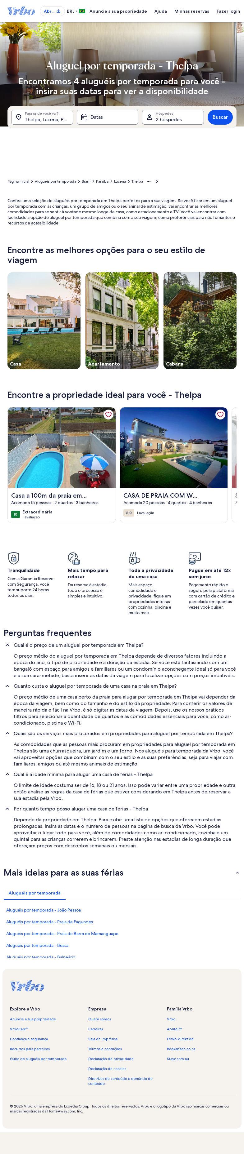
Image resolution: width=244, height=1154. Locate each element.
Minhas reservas (191, 11)
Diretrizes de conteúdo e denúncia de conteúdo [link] (120, 1081)
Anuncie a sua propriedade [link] (33, 1019)
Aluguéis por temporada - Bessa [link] (37, 945)
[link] (108, 414)
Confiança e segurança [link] (29, 1038)
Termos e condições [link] (105, 1048)
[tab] (35, 893)
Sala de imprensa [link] (102, 1038)
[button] (122, 872)
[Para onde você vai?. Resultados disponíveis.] (42, 117)
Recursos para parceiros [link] (30, 1048)
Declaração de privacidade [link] (111, 1058)
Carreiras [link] (95, 1029)
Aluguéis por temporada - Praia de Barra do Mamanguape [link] (62, 933)
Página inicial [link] (18, 181)
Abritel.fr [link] (174, 1029)
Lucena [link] (120, 181)
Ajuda (160, 11)
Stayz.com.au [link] (178, 1058)
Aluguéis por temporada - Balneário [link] (40, 957)
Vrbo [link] (171, 1019)
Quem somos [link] (99, 1019)
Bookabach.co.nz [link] (181, 1048)
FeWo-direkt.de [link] (180, 1038)
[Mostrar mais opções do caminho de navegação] (148, 181)
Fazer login (228, 11)
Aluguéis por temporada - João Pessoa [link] (43, 910)
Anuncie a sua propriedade (118, 11)
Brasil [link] (86, 181)
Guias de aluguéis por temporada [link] (38, 1058)
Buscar (220, 117)
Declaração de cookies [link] (107, 1068)
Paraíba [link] (102, 181)
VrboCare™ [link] (19, 1029)
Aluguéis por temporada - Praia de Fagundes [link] (49, 922)
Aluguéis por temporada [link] (55, 181)
